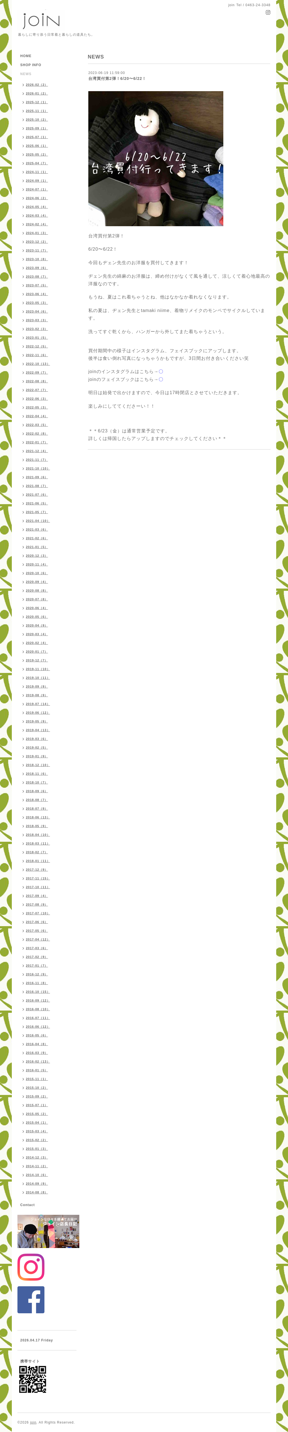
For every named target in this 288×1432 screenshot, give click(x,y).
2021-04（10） (38, 520)
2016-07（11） (38, 1018)
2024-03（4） (37, 215)
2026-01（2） (37, 93)
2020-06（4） (37, 608)
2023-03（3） (37, 320)
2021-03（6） (37, 529)
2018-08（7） (37, 800)
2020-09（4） (37, 581)
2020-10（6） (37, 573)
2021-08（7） (37, 486)
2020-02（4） (37, 643)
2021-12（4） (37, 451)
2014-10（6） (37, 1175)
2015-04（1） (37, 1122)
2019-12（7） (37, 660)
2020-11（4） (37, 564)
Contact (27, 1205)
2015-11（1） (37, 1079)
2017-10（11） (38, 887)
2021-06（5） (37, 503)
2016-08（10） (38, 1009)
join (33, 1422)
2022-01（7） (37, 442)
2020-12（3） (37, 555)
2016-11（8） (37, 983)
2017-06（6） (37, 922)
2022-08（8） (37, 381)
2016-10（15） (38, 991)
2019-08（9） (37, 695)
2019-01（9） (37, 756)
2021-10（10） (38, 468)
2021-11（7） (37, 459)
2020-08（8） (37, 590)
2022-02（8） (37, 433)
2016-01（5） (37, 1070)
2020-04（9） (37, 625)
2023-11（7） (37, 250)
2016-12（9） (37, 974)
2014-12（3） (37, 1157)
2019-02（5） (37, 747)
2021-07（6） (37, 494)
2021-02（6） (37, 538)
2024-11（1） (37, 172)
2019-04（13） (38, 730)
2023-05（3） (37, 302)
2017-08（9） (37, 904)
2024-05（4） (37, 206)
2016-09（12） (38, 1000)
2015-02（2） (37, 1140)
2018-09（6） (37, 791)
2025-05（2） (37, 154)
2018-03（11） (38, 843)
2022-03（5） (37, 425)
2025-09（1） (37, 128)
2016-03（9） (37, 1052)
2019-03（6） (37, 738)
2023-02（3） (37, 329)
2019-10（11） (38, 677)
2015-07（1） (37, 1105)
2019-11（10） (38, 669)
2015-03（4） (37, 1131)
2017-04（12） (38, 939)
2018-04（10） (38, 834)
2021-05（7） (37, 512)
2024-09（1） (37, 180)
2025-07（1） (37, 137)
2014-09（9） (37, 1183)
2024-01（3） (37, 233)
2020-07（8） (37, 599)
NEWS (26, 74)
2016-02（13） (38, 1061)
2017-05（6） (37, 930)
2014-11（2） (37, 1166)
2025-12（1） (37, 102)
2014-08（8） (37, 1192)
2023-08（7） (37, 276)
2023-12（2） (37, 241)
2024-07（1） (37, 189)
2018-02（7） (37, 852)
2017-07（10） (38, 913)
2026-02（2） (37, 84)
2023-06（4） (37, 294)
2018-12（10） (38, 765)
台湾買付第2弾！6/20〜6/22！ (117, 78)
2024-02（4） (37, 224)
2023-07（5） (37, 285)
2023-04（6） (37, 311)
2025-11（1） (37, 111)
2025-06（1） (37, 145)
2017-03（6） (37, 948)
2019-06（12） (38, 712)
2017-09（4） (37, 895)
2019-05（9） (37, 721)
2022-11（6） (37, 355)
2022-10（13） (38, 363)
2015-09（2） (37, 1096)
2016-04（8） (37, 1044)
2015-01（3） (37, 1148)
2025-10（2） (37, 119)
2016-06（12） (38, 1026)
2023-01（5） (37, 337)
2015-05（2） (37, 1113)
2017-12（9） (37, 869)
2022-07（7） (37, 390)
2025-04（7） (37, 163)
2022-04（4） (37, 416)
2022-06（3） (37, 398)
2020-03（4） (37, 634)
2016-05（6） (37, 1035)
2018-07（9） (37, 808)
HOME (26, 56)
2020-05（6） (37, 616)
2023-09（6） (37, 268)
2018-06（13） (38, 817)
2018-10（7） (37, 782)
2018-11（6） (37, 773)
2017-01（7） (37, 965)
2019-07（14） (38, 704)
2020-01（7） (37, 651)
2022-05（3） (37, 407)
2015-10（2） (37, 1087)
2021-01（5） (37, 547)
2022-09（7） (37, 372)
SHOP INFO (30, 65)
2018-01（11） (38, 861)
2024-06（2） (37, 198)
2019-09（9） (37, 686)
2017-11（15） (38, 878)
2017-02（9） (37, 957)
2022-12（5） (37, 346)
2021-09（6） (37, 477)
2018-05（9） (37, 826)
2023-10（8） (37, 259)
